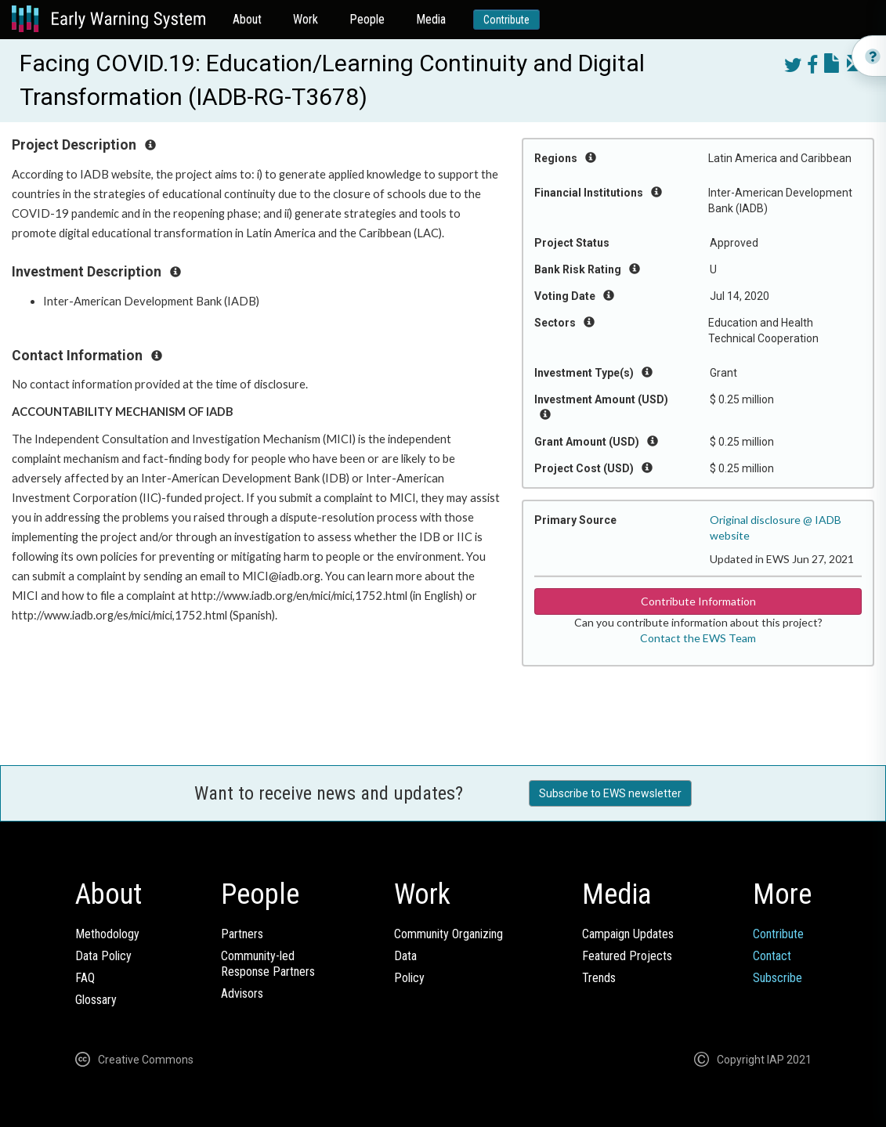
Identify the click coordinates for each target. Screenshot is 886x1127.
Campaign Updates (628, 934)
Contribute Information (698, 601)
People (367, 19)
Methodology (107, 934)
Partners (242, 934)
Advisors (242, 993)
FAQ (85, 977)
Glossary (96, 999)
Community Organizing (448, 934)
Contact (772, 955)
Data (405, 955)
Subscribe (777, 977)
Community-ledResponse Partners (268, 963)
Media (431, 19)
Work (305, 19)
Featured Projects (627, 955)
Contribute (506, 19)
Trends (599, 977)
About (247, 19)
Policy (409, 977)
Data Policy (103, 955)
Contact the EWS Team (698, 638)
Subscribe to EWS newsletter (610, 793)
